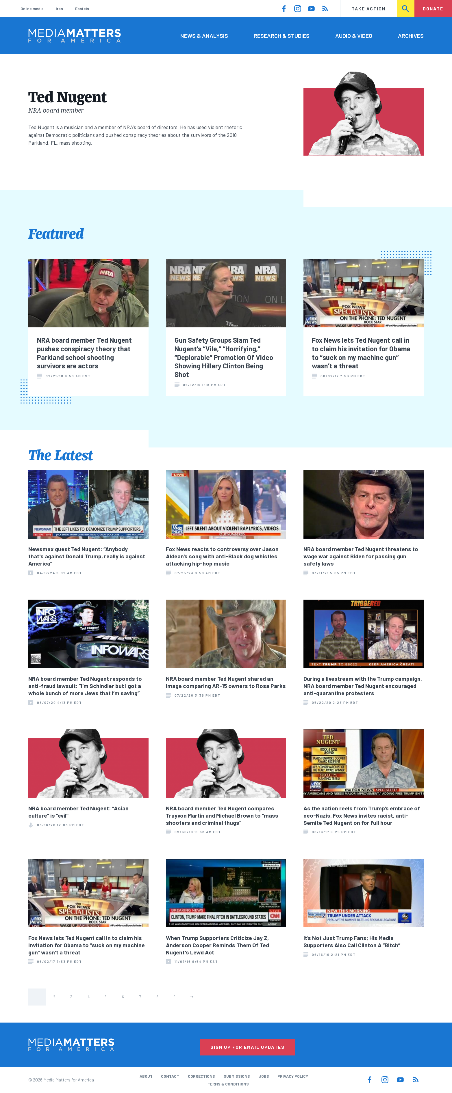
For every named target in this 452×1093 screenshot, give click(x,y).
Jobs (264, 1076)
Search (406, 8)
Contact (170, 1076)
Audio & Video (353, 35)
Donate (433, 8)
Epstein (82, 8)
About (146, 1076)
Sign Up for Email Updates (247, 1047)
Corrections (201, 1076)
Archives (411, 35)
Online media (32, 8)
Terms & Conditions (228, 1083)
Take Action (369, 8)
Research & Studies (282, 35)
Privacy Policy (292, 1076)
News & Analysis (204, 35)
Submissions (237, 1076)
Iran (59, 8)
